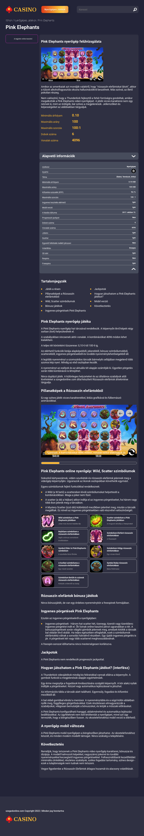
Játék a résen (52, 289)
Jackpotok (100, 289)
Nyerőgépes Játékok (54, 9)
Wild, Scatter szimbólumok (60, 301)
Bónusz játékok (53, 305)
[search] (135, 9)
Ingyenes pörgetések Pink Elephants (65, 310)
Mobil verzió (101, 301)
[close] (133, 269)
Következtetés (102, 305)
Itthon (9, 20)
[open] (89, 156)
